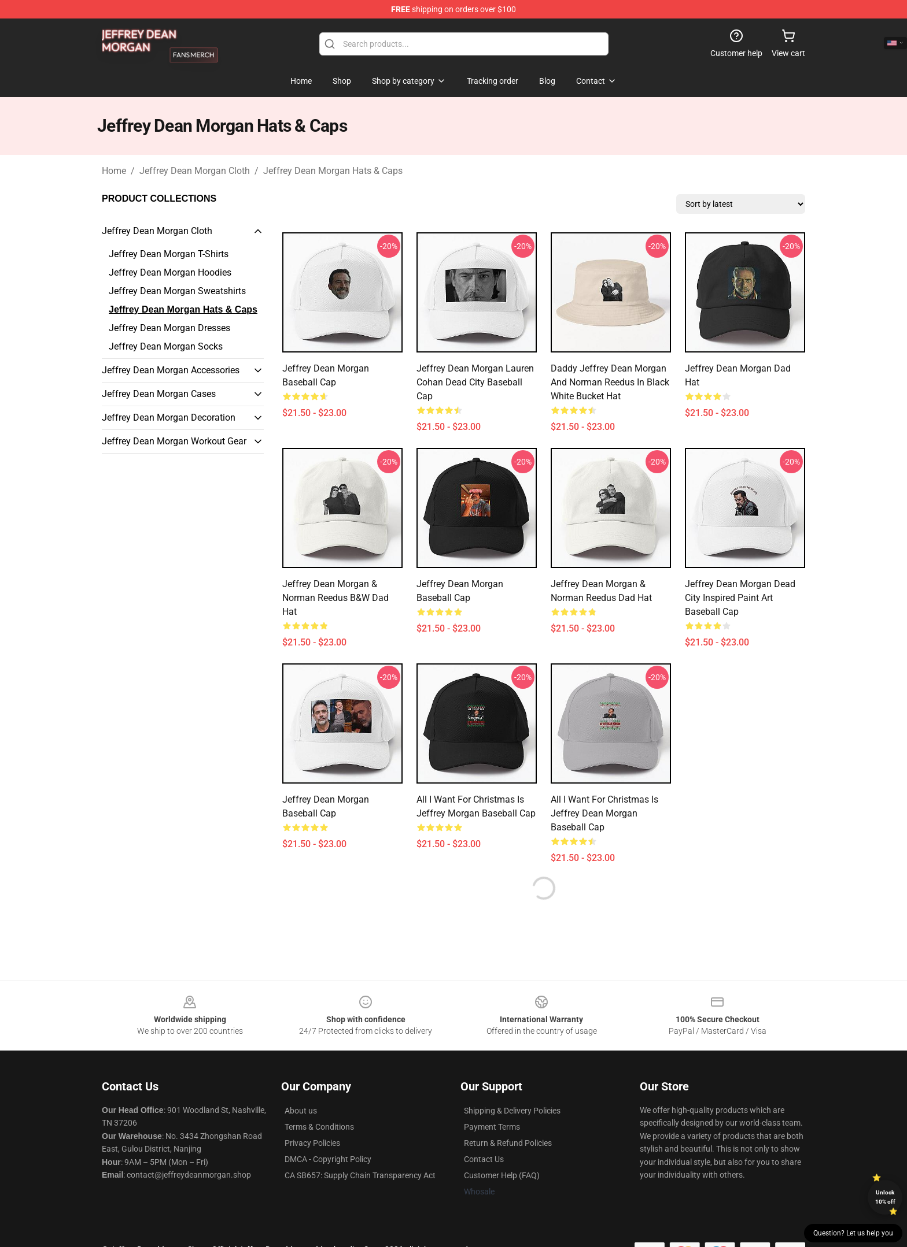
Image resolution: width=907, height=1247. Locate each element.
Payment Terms (492, 1126)
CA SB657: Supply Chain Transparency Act (360, 1175)
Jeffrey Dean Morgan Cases (159, 393)
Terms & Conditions (319, 1126)
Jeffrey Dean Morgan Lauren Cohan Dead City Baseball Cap (475, 382)
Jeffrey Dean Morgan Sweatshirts (177, 290)
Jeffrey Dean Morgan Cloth (194, 170)
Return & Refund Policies (508, 1143)
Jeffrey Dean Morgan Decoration (168, 417)
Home (114, 170)
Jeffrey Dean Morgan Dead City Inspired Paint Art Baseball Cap (740, 597)
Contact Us (484, 1159)
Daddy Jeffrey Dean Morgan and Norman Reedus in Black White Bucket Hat (610, 382)
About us (301, 1110)
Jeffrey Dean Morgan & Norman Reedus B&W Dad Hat (335, 597)
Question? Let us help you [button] (853, 1233)
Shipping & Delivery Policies (512, 1110)
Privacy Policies (312, 1143)
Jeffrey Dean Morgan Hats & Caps (333, 170)
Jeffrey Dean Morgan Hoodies (170, 272)
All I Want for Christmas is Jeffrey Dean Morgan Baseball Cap (604, 813)
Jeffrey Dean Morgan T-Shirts (168, 253)
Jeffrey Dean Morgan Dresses (169, 327)
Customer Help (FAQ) (502, 1175)
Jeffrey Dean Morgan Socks (166, 346)
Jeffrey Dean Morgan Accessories (170, 370)
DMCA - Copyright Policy (328, 1159)
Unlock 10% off (885, 1197)
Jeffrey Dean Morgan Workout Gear (174, 441)
